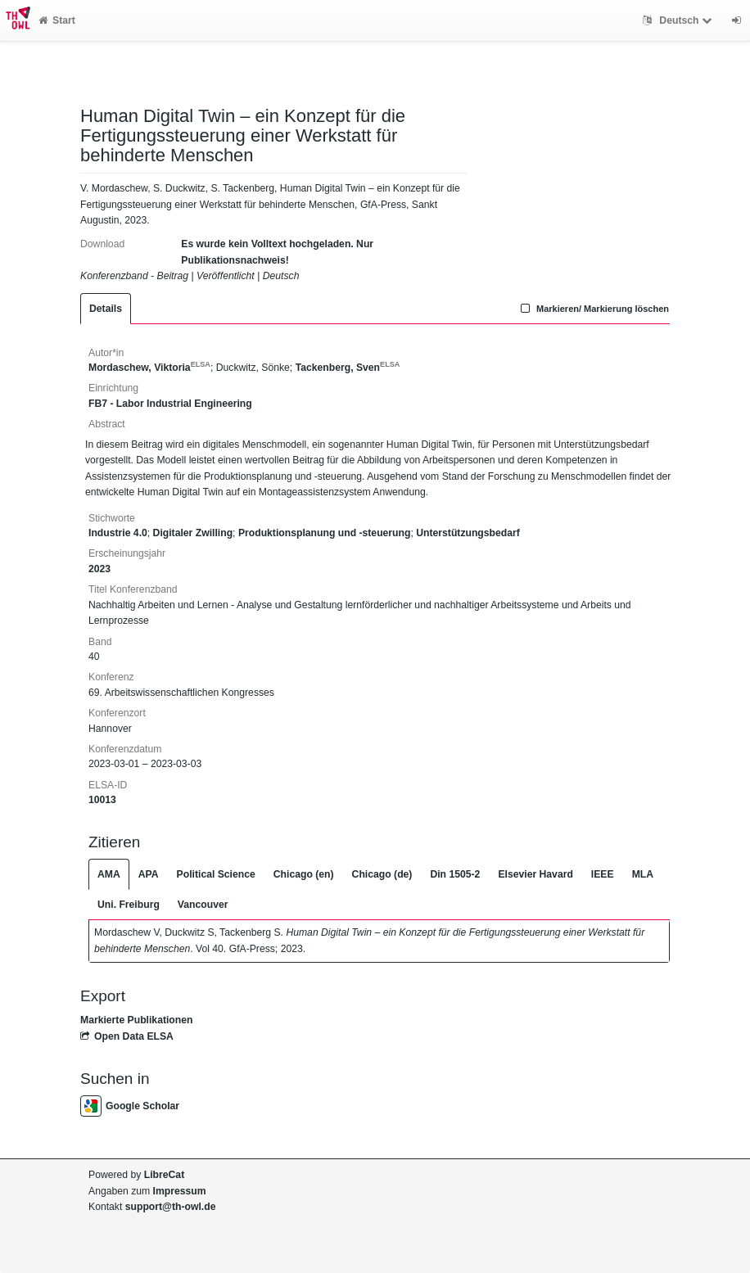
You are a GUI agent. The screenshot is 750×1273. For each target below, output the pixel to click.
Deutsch (679, 20)
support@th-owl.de (170, 1206)
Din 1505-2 (455, 874)
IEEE (602, 874)
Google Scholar (129, 1106)
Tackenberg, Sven (348, 367)
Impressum (179, 1191)
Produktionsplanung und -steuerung (324, 533)
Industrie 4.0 (117, 533)
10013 (102, 800)
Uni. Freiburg (128, 904)
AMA (108, 874)
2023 (99, 569)
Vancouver (203, 904)
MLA (642, 874)
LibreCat (164, 1174)
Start (56, 20)
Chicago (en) (303, 874)
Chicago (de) (382, 874)
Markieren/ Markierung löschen (593, 309)
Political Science (216, 874)
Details (105, 308)
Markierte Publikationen (136, 1020)
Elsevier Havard (535, 874)
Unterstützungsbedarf (468, 533)
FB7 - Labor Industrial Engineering (170, 403)
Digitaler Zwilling (193, 533)
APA (148, 874)
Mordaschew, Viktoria (149, 367)
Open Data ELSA (127, 1036)
